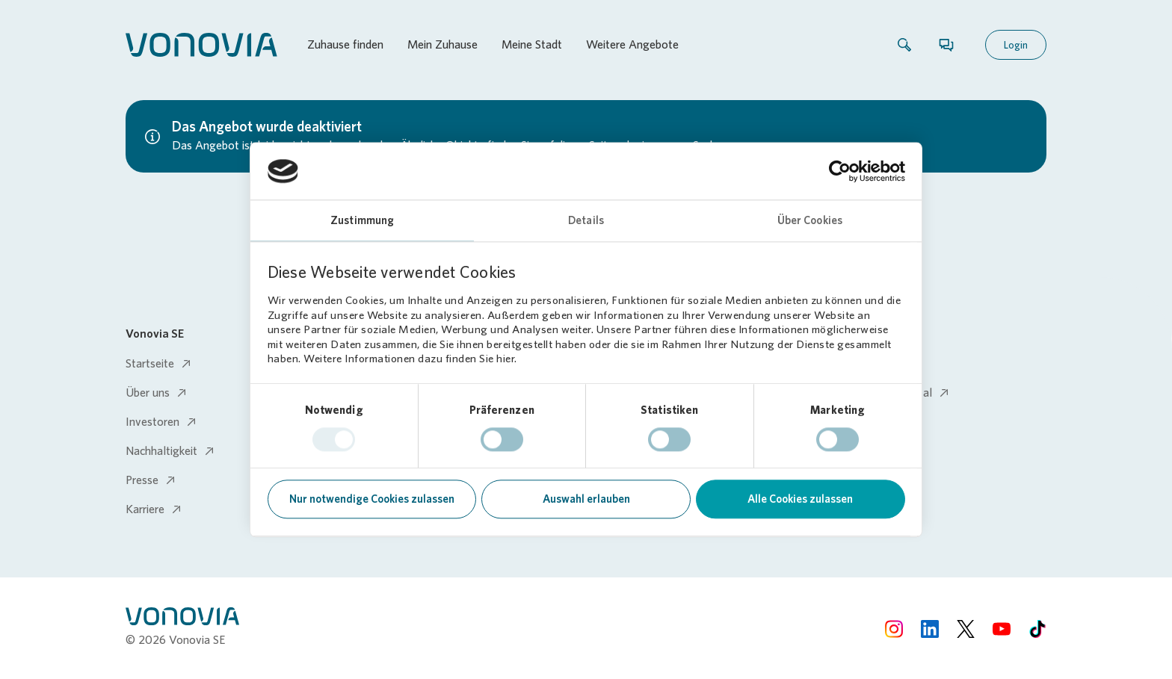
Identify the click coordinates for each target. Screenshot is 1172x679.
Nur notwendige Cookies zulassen (371, 499)
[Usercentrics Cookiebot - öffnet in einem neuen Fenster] (839, 171)
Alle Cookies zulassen (800, 499)
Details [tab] (586, 221)
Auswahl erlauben (586, 499)
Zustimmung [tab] (362, 221)
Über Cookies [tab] (809, 221)
